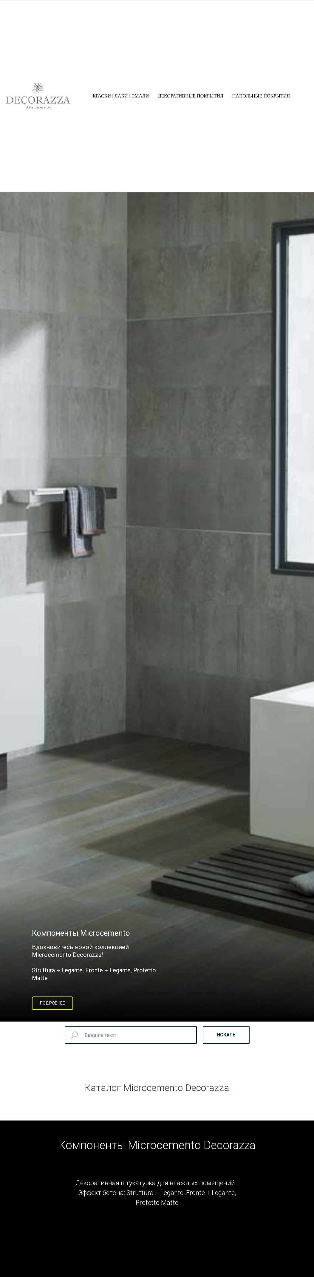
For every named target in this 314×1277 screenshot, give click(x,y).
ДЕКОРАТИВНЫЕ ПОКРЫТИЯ (190, 96)
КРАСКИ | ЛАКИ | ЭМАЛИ (121, 96)
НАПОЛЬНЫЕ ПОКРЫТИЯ (261, 96)
